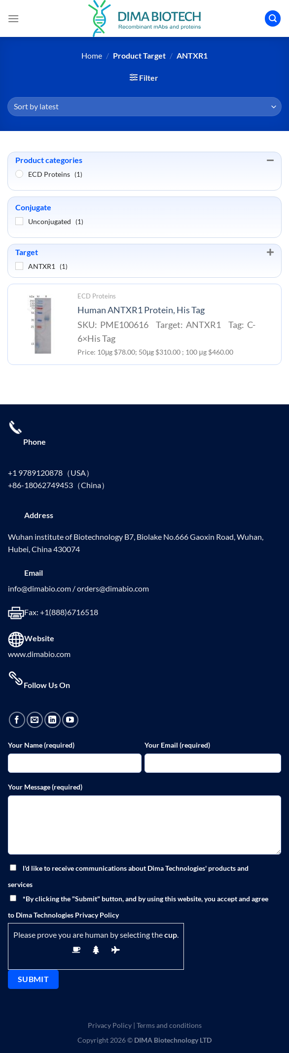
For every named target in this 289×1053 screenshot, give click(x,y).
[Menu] (13, 18)
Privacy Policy (110, 1025)
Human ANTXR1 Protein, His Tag (141, 310)
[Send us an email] (35, 720)
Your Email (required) (177, 745)
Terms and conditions (169, 1025)
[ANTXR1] (19, 266)
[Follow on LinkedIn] (52, 720)
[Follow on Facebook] (17, 720)
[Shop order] (144, 106)
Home (91, 55)
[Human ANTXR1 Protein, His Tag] (40, 324)
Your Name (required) (41, 745)
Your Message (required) (45, 787)
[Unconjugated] (19, 221)
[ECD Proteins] (19, 174)
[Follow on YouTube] (70, 720)
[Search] (273, 18)
